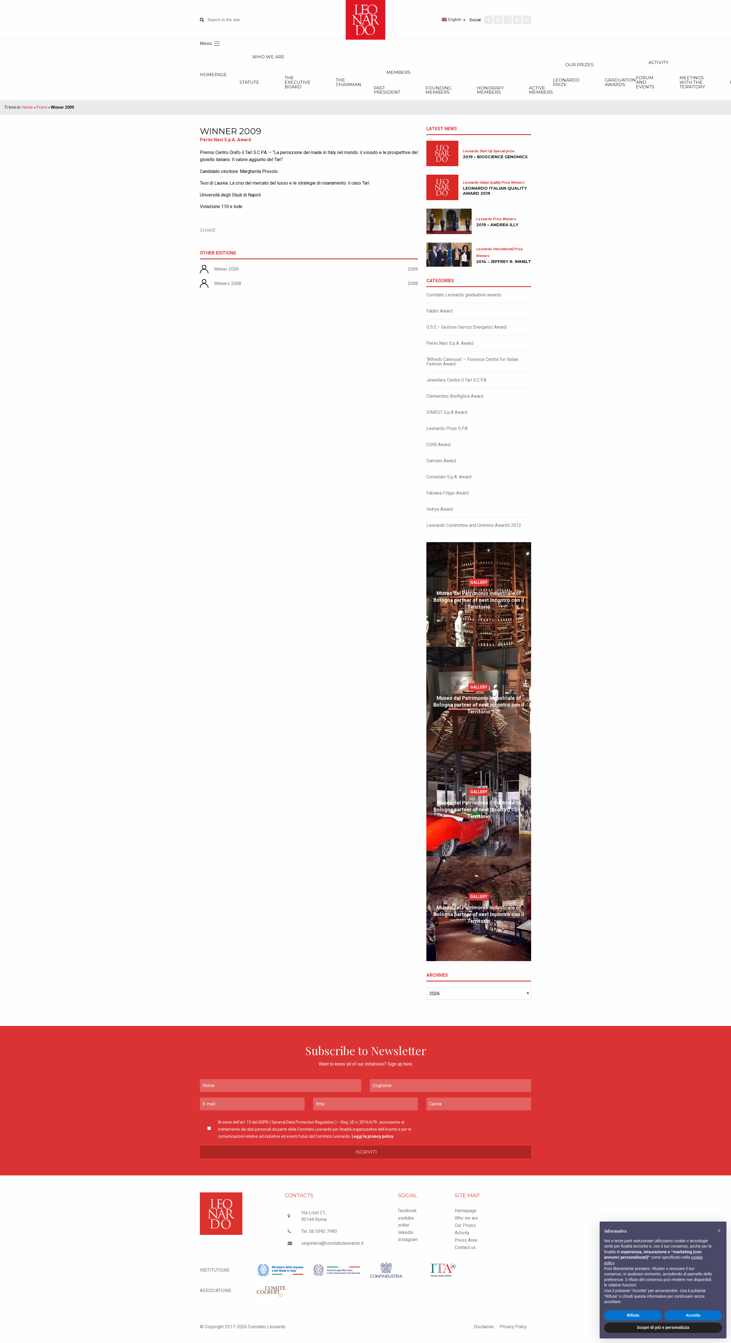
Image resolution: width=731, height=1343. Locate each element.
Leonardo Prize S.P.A (447, 429)
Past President (401, 91)
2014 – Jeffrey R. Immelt (503, 262)
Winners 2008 (227, 284)
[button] (719, 1230)
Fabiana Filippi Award (447, 494)
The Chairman (360, 83)
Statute (253, 83)
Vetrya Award (439, 510)
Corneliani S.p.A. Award (448, 478)
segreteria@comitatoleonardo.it (332, 1244)
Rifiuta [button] (633, 1315)
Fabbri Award (439, 312)
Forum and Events (676, 83)
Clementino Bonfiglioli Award (454, 397)
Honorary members (512, 91)
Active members (566, 91)
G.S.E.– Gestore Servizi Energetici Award (466, 328)
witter (403, 1226)
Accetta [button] (693, 1315)
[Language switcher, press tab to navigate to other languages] (433, 19)
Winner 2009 (226, 270)
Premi (42, 108)
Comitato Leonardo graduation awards (463, 296)
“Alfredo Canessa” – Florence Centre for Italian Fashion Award (472, 363)
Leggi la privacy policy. (373, 1137)
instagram (408, 1241)
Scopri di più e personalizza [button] (663, 1327)
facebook (407, 1211)
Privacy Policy (512, 1328)
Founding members (456, 91)
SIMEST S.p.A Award (446, 413)
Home (27, 108)
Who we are (272, 57)
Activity (462, 1234)
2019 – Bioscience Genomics (495, 158)
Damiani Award (441, 462)
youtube (406, 1219)
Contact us (465, 1248)
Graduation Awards (650, 83)
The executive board (305, 83)
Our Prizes (607, 65)
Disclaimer (482, 1328)
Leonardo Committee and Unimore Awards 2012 (473, 526)
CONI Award (438, 445)
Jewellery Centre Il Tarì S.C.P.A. (456, 381)
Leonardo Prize (592, 83)
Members (413, 73)
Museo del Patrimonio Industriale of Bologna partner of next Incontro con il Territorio (478, 601)
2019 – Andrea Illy (497, 226)
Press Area (466, 1241)
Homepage (214, 75)
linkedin (405, 1233)
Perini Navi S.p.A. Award (449, 344)
